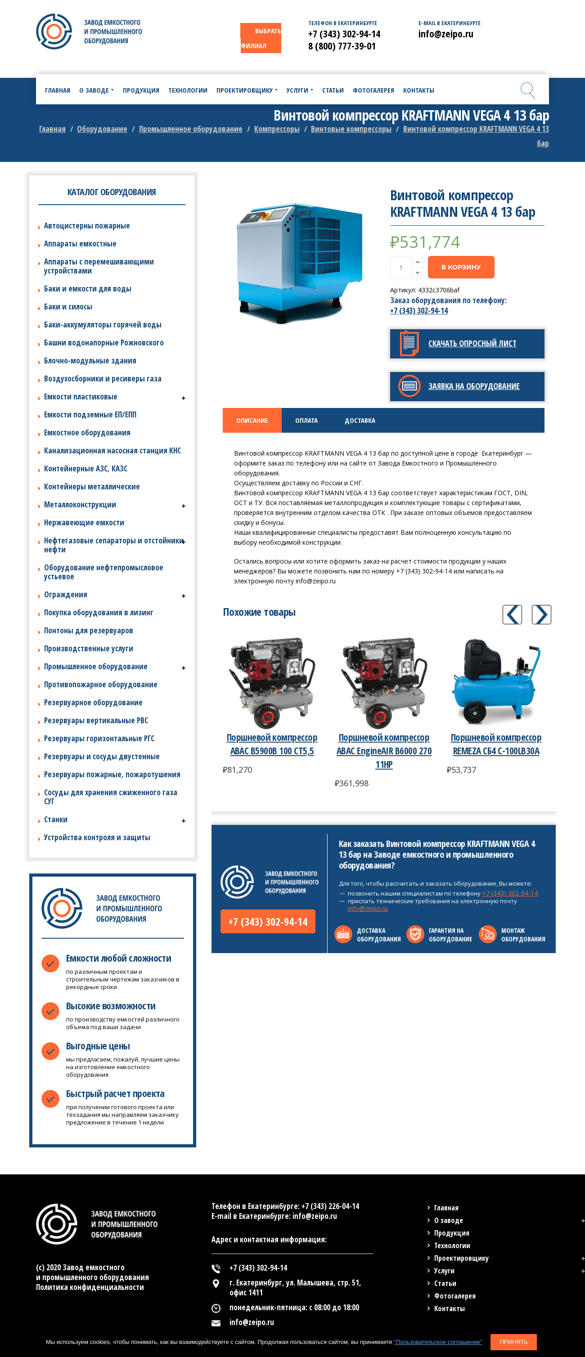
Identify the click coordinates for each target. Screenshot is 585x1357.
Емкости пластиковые (80, 396)
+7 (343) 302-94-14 (419, 310)
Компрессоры (277, 129)
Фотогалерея (455, 1296)
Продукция (451, 1233)
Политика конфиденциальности (90, 1287)
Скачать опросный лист (472, 343)
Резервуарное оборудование (93, 702)
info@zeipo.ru (368, 908)
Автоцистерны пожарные (87, 225)
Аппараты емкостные (80, 243)
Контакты (449, 1308)
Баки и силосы (68, 306)
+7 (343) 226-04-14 (330, 1206)
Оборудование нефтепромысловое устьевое (103, 572)
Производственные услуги (88, 648)
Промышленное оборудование (191, 129)
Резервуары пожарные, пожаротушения (112, 774)
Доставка (360, 420)
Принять (514, 1342)
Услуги (444, 1271)
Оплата (306, 420)
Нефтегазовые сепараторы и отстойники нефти (114, 545)
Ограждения (65, 594)
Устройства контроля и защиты (97, 837)
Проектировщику (461, 1258)
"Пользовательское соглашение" (438, 1342)
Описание (252, 420)
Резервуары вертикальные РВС (96, 720)
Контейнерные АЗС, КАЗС (85, 468)
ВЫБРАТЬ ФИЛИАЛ (261, 38)
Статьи (445, 1283)
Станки (56, 819)
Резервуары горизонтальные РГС (99, 738)
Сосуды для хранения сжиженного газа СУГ (110, 796)
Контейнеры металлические (92, 486)
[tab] (252, 420)
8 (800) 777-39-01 (342, 45)
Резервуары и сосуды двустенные (102, 756)
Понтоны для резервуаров (88, 630)
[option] (300, 264)
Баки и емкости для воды (87, 288)
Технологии (452, 1245)
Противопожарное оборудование (101, 684)
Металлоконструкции (80, 504)
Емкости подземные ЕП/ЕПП (90, 414)
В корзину (461, 267)
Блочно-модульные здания (90, 360)
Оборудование (102, 129)
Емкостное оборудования (87, 432)
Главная (52, 129)
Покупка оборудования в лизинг (98, 612)
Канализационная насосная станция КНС (112, 450)
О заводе (448, 1220)
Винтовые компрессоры (351, 129)
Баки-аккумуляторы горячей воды (103, 324)
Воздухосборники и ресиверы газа (103, 378)
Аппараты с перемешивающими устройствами (99, 266)
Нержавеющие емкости (84, 522)
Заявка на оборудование (474, 386)
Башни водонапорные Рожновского (104, 342)
